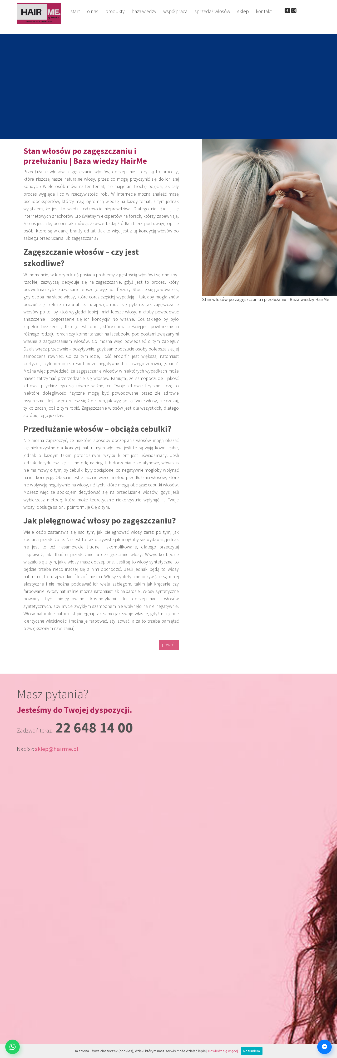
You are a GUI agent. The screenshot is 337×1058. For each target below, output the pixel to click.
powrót (169, 645)
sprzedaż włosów (212, 11)
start (75, 11)
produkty (115, 11)
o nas (92, 11)
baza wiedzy (144, 11)
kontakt (264, 11)
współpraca (175, 11)
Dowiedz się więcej (223, 1051)
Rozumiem (251, 1051)
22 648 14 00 (94, 727)
